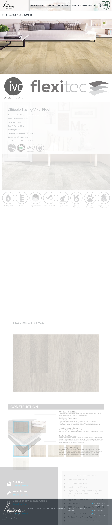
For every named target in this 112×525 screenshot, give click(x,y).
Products (52, 5)
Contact (92, 5)
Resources (65, 5)
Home (33, 5)
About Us (41, 5)
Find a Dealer (80, 5)
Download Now (20, 500)
